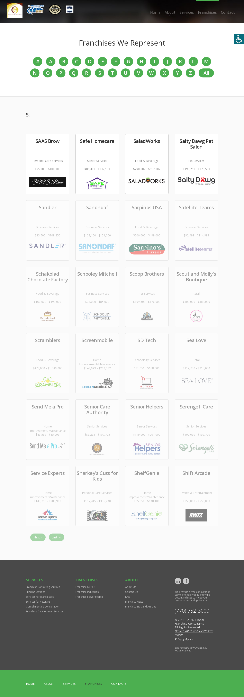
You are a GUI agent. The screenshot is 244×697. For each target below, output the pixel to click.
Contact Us (131, 592)
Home (155, 12)
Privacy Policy (184, 639)
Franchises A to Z (85, 587)
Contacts (119, 684)
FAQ (127, 597)
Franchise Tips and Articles (140, 606)
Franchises (207, 12)
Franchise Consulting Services (43, 587)
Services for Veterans (38, 601)
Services (187, 12)
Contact (228, 12)
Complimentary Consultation (42, 606)
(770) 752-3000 (192, 610)
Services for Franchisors (40, 597)
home (30, 684)
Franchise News (134, 601)
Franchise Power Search (89, 597)
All (206, 72)
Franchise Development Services (44, 611)
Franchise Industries (87, 592)
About (170, 12)
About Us (130, 587)
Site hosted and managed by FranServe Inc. (191, 649)
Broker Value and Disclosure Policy (194, 633)
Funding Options (35, 592)
